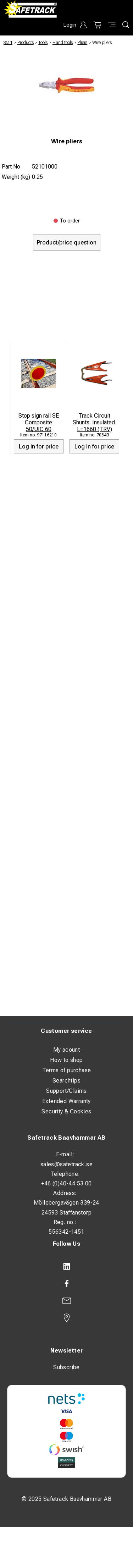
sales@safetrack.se (66, 1164)
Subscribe (66, 1367)
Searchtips (66, 1080)
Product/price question (66, 242)
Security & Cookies (66, 1111)
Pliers (82, 42)
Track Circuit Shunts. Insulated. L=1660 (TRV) (94, 422)
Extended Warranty (66, 1101)
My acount (66, 1049)
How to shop (66, 1060)
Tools (43, 42)
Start (8, 42)
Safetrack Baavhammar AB (66, 1137)
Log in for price (39, 446)
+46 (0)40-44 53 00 (66, 1183)
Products (25, 42)
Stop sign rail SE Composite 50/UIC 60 (38, 422)
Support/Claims (66, 1090)
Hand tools (62, 42)
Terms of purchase (66, 1070)
